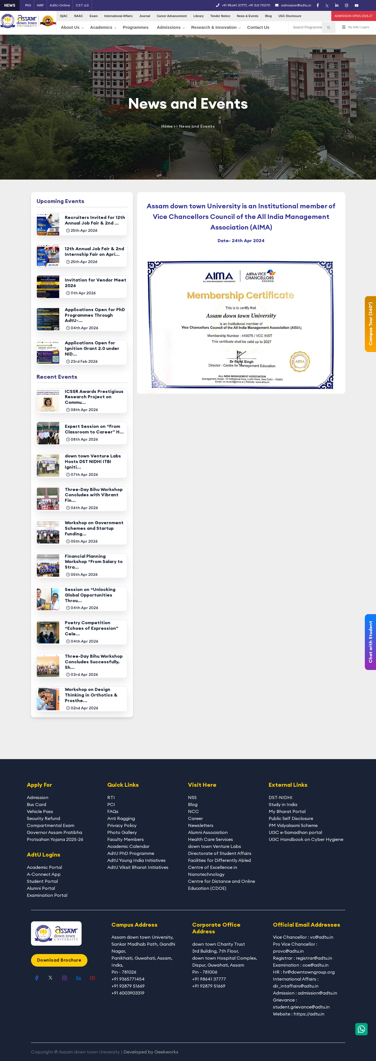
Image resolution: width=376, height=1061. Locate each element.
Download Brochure (59, 960)
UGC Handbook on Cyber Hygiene (306, 839)
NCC (193, 811)
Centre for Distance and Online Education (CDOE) (221, 884)
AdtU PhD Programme (130, 853)
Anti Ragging (121, 818)
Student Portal (42, 881)
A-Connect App (44, 874)
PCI (111, 804)
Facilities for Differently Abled (219, 860)
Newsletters (200, 825)
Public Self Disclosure (291, 818)
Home (167, 126)
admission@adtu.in (293, 5)
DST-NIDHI (280, 797)
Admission (37, 797)
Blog (192, 804)
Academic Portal (44, 867)
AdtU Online (60, 5)
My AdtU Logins (355, 27)
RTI (111, 797)
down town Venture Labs (214, 846)
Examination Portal (47, 895)
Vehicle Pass (40, 811)
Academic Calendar (128, 846)
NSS (192, 797)
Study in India (283, 804)
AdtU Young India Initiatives (136, 860)
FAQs (112, 811)
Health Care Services (210, 839)
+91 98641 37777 (234, 5)
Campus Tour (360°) (370, 323)
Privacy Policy (122, 825)
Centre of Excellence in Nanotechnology (212, 870)
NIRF (40, 5)
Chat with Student (370, 642)
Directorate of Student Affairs (219, 853)
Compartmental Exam (50, 825)
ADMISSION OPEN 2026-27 (354, 16)
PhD (28, 5)
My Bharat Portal (287, 811)
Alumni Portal (41, 888)
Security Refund (43, 818)
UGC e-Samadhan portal (295, 832)
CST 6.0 (82, 5)
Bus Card (36, 804)
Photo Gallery (122, 832)
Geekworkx (166, 1052)
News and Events (197, 126)
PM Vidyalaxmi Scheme (293, 825)
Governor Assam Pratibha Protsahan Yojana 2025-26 (55, 835)
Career (195, 818)
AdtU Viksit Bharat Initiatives (137, 867)
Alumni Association (208, 832)
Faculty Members (125, 839)
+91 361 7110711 (259, 5)
